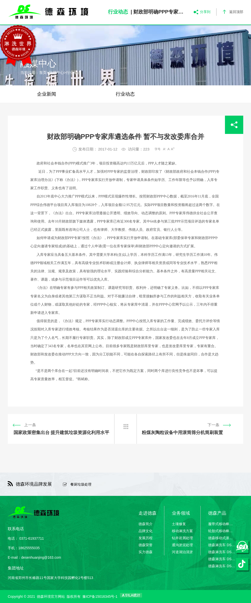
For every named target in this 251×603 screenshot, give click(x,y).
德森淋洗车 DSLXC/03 (222, 559)
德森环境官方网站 (51, 596)
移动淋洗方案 (182, 531)
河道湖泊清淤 (182, 552)
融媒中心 (56, 72)
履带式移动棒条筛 (222, 524)
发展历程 (146, 538)
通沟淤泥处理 (182, 545)
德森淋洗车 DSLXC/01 (222, 545)
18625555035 (29, 548)
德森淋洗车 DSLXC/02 (222, 552)
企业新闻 (46, 94)
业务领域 (181, 513)
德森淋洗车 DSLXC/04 (222, 566)
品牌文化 (146, 531)
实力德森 (146, 552)
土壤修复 (179, 524)
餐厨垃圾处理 (80, 484)
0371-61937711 (31, 538)
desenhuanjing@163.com (41, 557)
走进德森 (148, 513)
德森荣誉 (146, 545)
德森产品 (217, 513)
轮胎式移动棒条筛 (222, 531)
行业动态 (73, 72)
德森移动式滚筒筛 (222, 538)
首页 (43, 72)
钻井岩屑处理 (182, 538)
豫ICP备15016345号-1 (99, 596)
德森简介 (146, 524)
